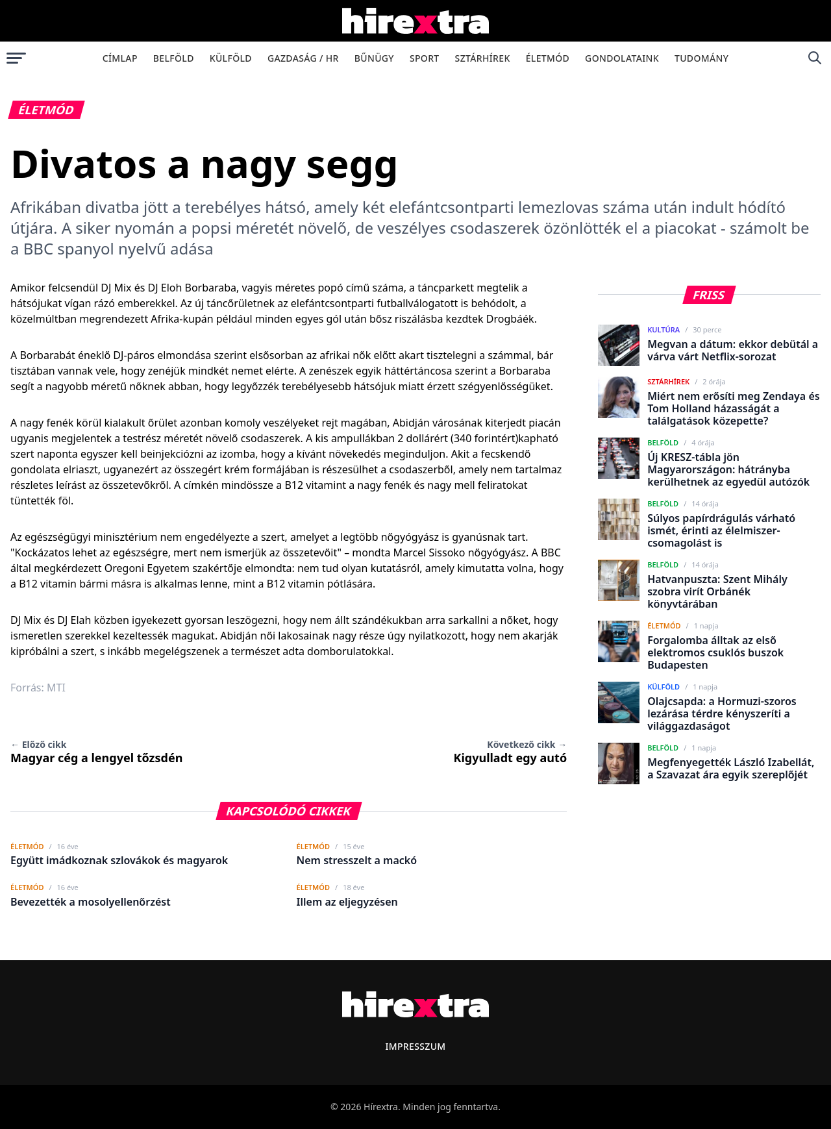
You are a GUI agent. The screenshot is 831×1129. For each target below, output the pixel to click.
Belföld (173, 58)
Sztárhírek (482, 58)
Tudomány (701, 58)
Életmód (547, 58)
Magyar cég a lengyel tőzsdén (96, 751)
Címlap (120, 58)
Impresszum (415, 1046)
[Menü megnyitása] (16, 58)
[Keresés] (815, 58)
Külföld (231, 58)
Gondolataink (622, 58)
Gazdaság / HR (303, 58)
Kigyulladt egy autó (510, 751)
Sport (425, 58)
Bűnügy (374, 58)
